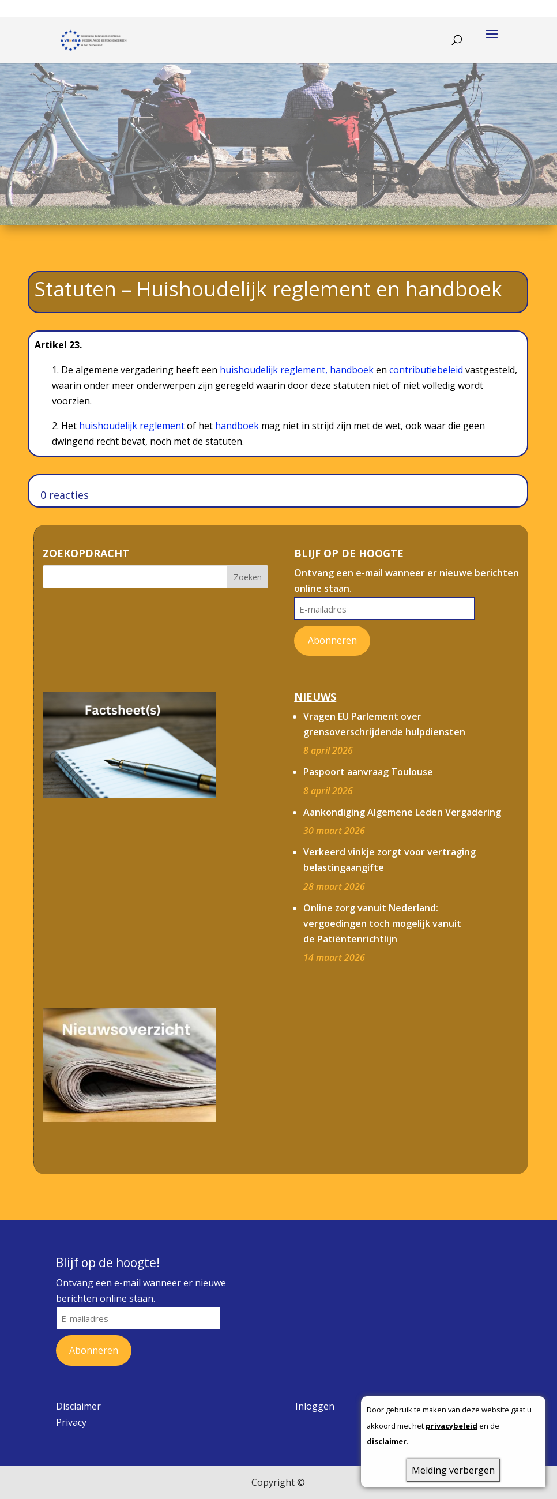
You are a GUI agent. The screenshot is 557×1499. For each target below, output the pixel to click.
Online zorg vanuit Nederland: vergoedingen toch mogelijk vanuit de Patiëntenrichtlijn (382, 923)
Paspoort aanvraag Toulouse (368, 771)
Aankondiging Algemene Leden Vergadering (402, 812)
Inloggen (314, 1406)
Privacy (71, 1422)
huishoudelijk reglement (132, 425)
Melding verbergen (453, 1470)
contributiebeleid (426, 369)
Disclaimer (78, 1406)
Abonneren (332, 640)
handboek (352, 369)
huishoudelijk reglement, (275, 369)
